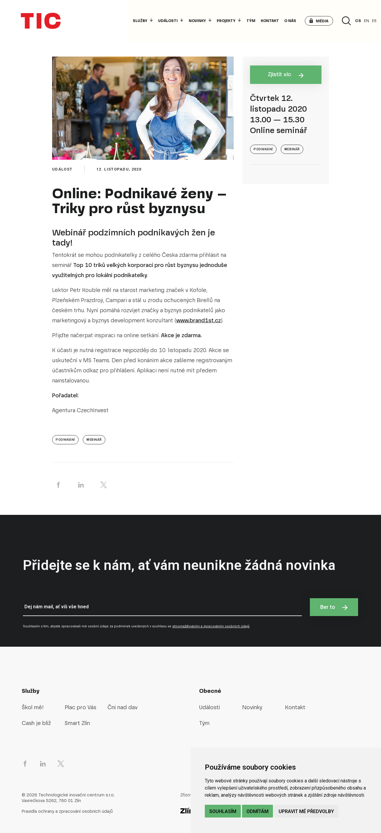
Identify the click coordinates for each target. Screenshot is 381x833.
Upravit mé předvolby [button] (306, 811)
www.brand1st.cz (198, 320)
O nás (290, 20)
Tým (250, 20)
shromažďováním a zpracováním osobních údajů (210, 626)
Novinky (200, 20)
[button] (319, 21)
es (374, 20)
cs (358, 20)
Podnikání (65, 440)
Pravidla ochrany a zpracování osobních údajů (67, 811)
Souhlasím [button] (222, 811)
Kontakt (270, 20)
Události (170, 20)
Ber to (334, 607)
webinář (94, 440)
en (366, 20)
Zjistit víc (286, 74)
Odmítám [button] (257, 811)
